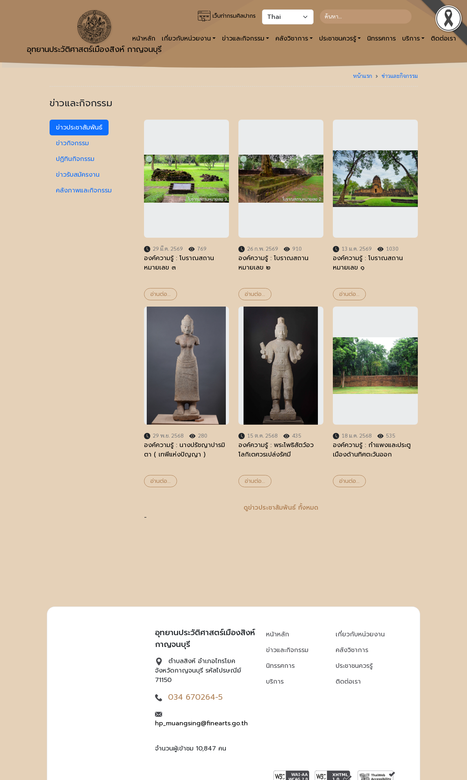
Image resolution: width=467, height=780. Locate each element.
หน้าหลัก (277, 634)
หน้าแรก (362, 75)
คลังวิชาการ (352, 650)
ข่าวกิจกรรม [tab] (72, 143)
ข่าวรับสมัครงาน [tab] (78, 174)
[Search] (366, 16)
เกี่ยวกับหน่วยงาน (360, 634)
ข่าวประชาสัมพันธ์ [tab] (79, 127)
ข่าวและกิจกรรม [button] (243, 38)
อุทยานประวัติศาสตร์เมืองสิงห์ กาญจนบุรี (94, 32)
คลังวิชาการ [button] (291, 38)
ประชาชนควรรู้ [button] (337, 38)
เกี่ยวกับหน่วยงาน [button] (186, 38)
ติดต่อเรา (348, 681)
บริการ (275, 681)
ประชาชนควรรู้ (354, 666)
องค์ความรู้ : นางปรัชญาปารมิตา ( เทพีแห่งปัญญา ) (184, 449)
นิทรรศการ (381, 38)
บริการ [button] (411, 38)
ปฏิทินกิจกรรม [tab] (75, 159)
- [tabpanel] (281, 321)
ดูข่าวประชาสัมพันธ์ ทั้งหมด (281, 507)
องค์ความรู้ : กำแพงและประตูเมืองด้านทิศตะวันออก (372, 449)
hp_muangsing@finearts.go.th (201, 723)
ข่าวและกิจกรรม (400, 75)
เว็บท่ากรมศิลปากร (227, 16)
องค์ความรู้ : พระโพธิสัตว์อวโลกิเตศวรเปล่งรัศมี (276, 449)
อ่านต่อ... (160, 294)
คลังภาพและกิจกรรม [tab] (84, 190)
